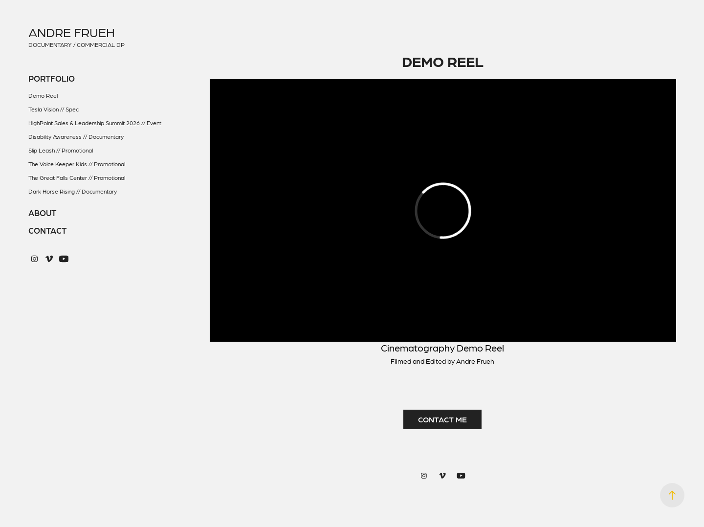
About (42, 212)
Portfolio (51, 78)
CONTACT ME (442, 419)
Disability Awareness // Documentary (76, 136)
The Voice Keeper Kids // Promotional (76, 164)
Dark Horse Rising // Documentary (72, 191)
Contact (47, 230)
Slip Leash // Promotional (60, 150)
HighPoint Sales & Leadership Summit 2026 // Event (94, 123)
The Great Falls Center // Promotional (76, 177)
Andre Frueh (71, 32)
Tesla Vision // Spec (53, 109)
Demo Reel (43, 95)
